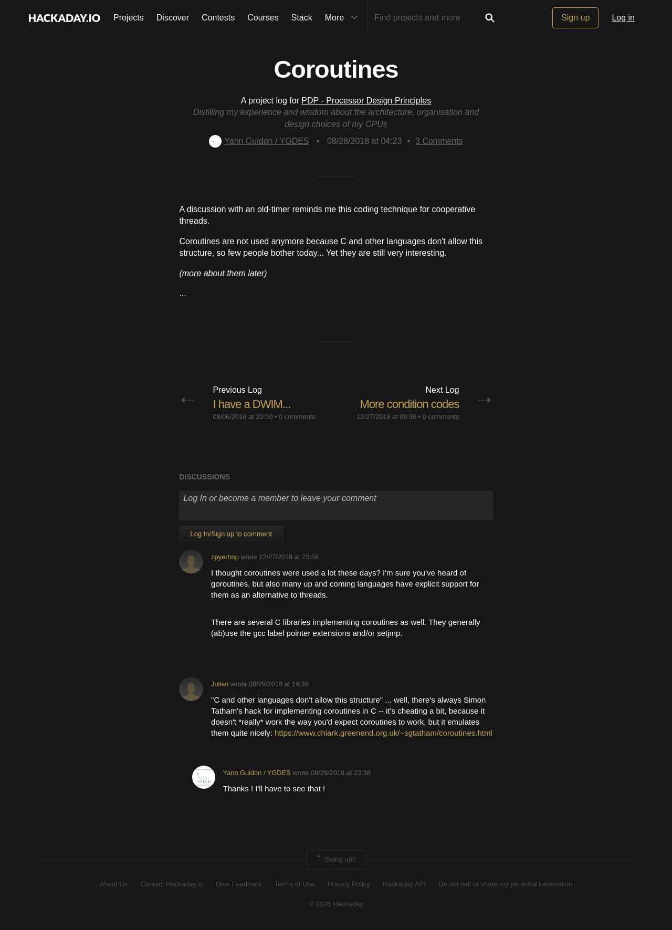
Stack (301, 17)
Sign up (575, 17)
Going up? (335, 859)
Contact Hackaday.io (172, 884)
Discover (172, 17)
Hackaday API (404, 884)
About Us (114, 884)
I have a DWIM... (251, 404)
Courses (263, 17)
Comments (439, 141)
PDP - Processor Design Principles (366, 100)
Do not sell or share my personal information (505, 884)
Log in (623, 17)
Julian (219, 684)
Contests (218, 17)
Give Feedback (238, 884)
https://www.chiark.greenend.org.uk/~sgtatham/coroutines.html (383, 732)
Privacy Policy (349, 884)
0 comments (297, 417)
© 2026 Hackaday (336, 904)
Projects (128, 17)
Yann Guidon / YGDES (259, 141)
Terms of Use (295, 884)
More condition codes (409, 404)
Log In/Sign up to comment (230, 534)
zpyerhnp (225, 557)
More (344, 18)
